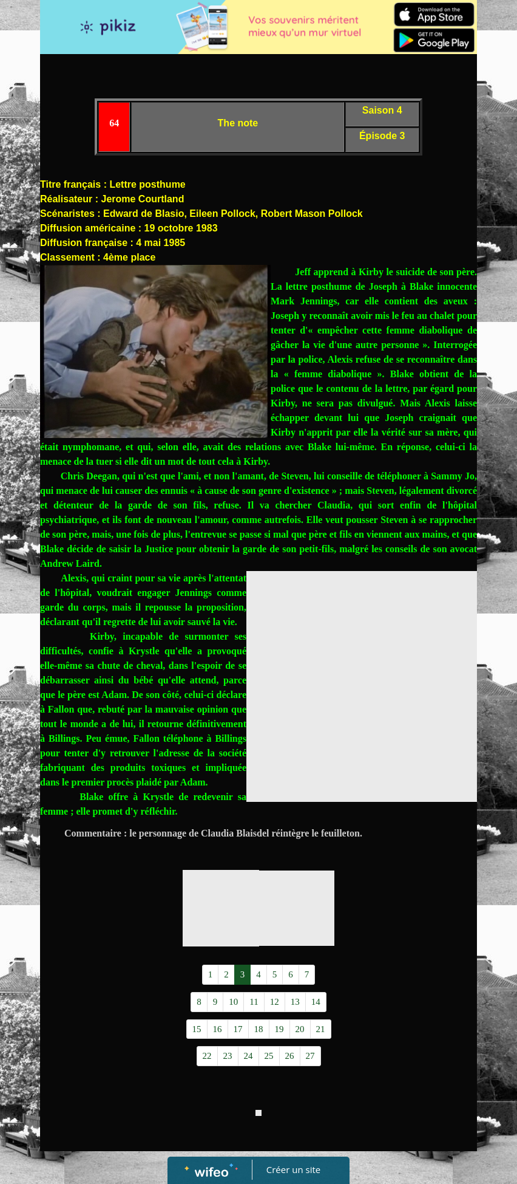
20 (300, 1029)
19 (279, 1029)
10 (233, 1002)
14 (315, 1002)
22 (207, 1056)
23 (227, 1056)
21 (320, 1029)
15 (196, 1029)
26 (289, 1056)
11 (253, 1002)
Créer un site (293, 1169)
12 (274, 1002)
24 (248, 1056)
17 (238, 1029)
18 (258, 1029)
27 (310, 1056)
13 (295, 1002)
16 (217, 1029)
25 (269, 1056)
